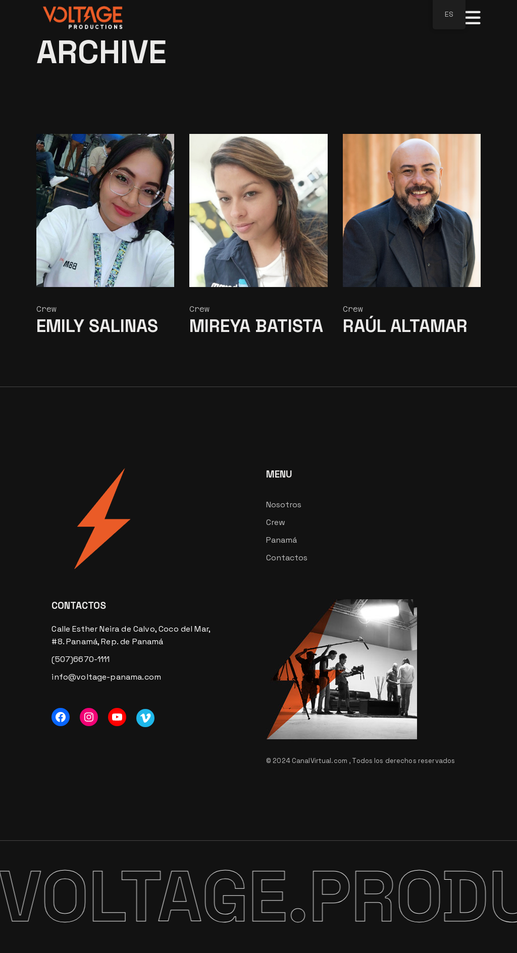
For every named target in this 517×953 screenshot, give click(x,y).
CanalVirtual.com (320, 760)
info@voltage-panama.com (106, 677)
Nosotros (283, 504)
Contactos (286, 557)
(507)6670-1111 (80, 659)
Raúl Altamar (405, 326)
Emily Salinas (97, 326)
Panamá (281, 540)
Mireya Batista (256, 326)
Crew (46, 309)
